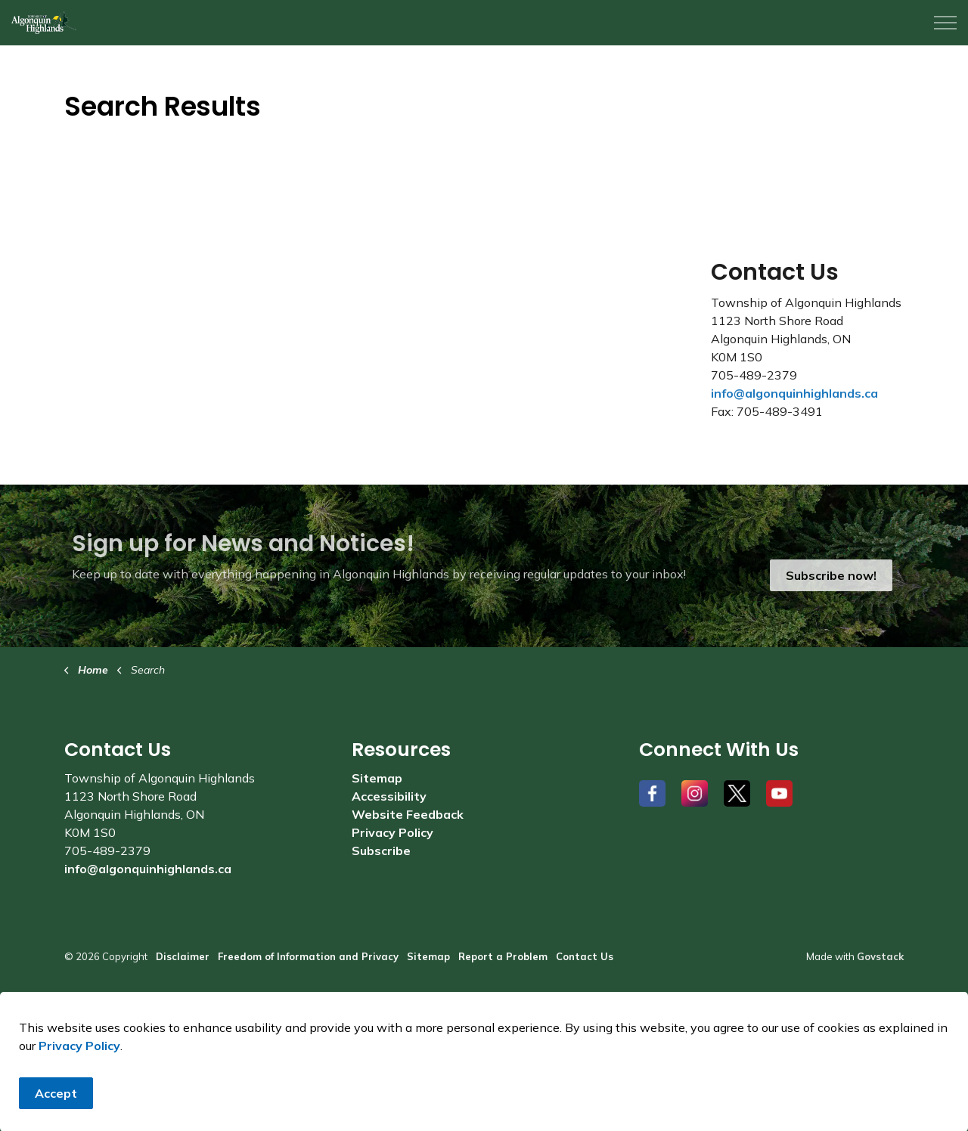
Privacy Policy (79, 1108)
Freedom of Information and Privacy (308, 956)
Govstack (880, 956)
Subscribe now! (831, 575)
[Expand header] (945, 22)
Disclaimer (182, 956)
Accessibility (389, 796)
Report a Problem (503, 956)
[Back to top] (484, 1019)
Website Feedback (408, 814)
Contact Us (584, 956)
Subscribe (381, 850)
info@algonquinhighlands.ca (794, 393)
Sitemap (377, 778)
